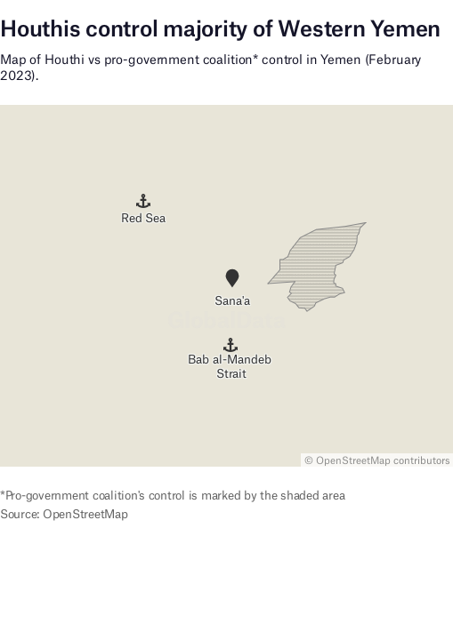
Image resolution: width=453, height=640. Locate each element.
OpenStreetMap (353, 460)
